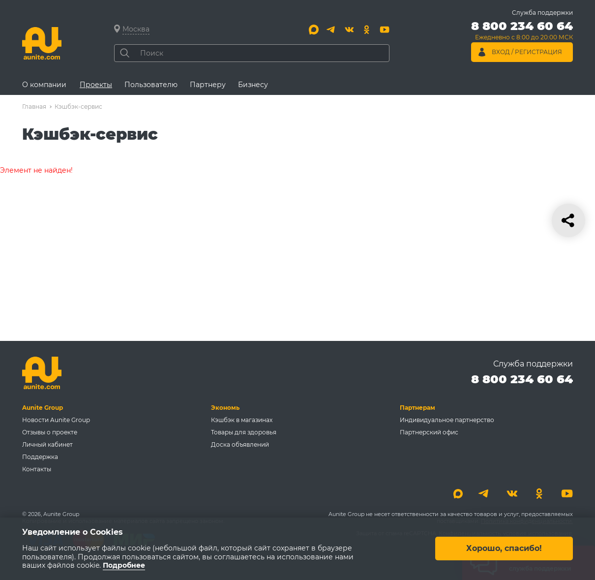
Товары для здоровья (243, 432)
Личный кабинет (47, 444)
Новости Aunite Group (56, 420)
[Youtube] (384, 29)
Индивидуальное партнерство (447, 420)
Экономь (225, 407)
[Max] (314, 29)
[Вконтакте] (349, 29)
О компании (44, 84)
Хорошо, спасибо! (504, 548)
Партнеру (208, 84)
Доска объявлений (240, 444)
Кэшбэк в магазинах (241, 420)
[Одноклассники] (367, 29)
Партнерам (417, 407)
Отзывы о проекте (49, 432)
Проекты (96, 84)
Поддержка (40, 456)
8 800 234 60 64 (522, 379)
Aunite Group (42, 407)
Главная (34, 106)
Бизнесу (253, 84)
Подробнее (124, 565)
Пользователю (151, 84)
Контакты (36, 469)
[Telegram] (331, 29)
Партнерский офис (429, 432)
